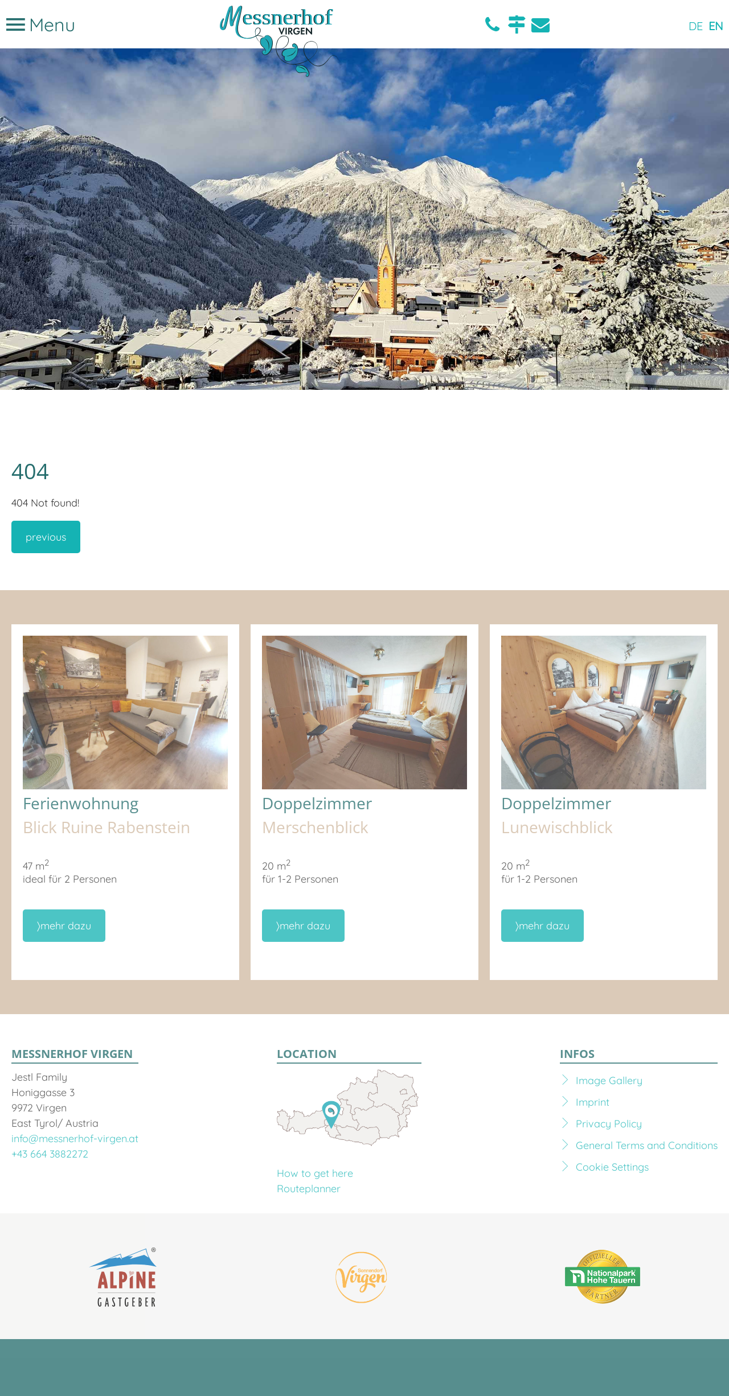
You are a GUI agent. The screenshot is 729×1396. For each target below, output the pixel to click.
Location (516, 24)
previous (46, 536)
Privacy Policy (609, 1123)
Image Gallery (609, 1080)
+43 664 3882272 (49, 1153)
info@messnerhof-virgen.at (74, 1138)
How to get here (315, 1173)
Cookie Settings (612, 1166)
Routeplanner (309, 1188)
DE (696, 26)
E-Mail (540, 24)
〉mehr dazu (64, 925)
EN (715, 26)
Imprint (592, 1102)
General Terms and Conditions (647, 1145)
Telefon (493, 24)
